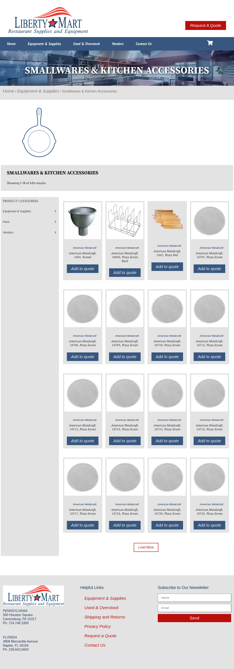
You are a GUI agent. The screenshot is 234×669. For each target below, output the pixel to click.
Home (11, 43)
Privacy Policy (97, 626)
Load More (146, 547)
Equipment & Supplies (44, 43)
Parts (6, 221)
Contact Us (144, 43)
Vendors (118, 43)
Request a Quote (100, 635)
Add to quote (82, 268)
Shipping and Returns (104, 617)
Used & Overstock (86, 43)
